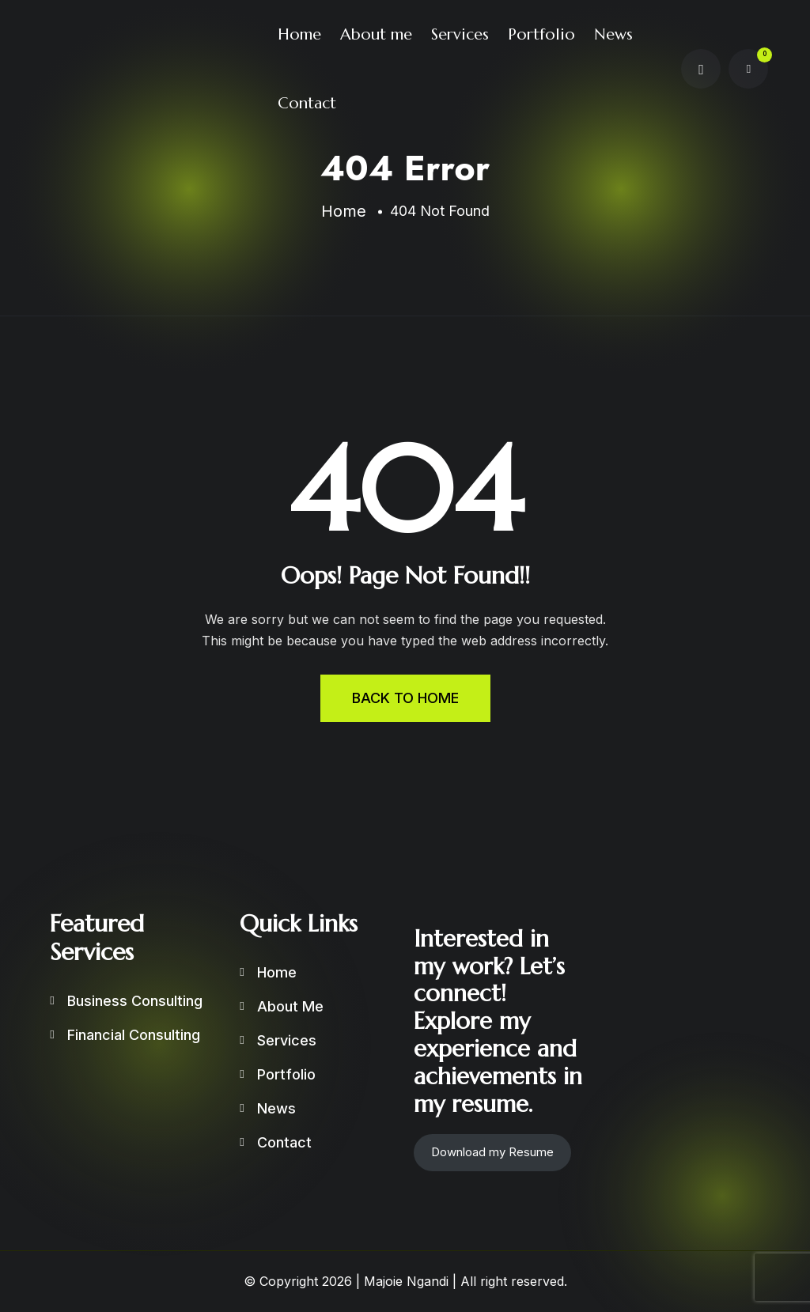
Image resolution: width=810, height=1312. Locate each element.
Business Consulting (134, 1001)
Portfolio (541, 34)
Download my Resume (492, 1151)
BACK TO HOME (405, 698)
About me (376, 34)
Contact (307, 103)
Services (460, 34)
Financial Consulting (133, 1035)
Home (299, 34)
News (613, 34)
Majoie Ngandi (406, 1281)
